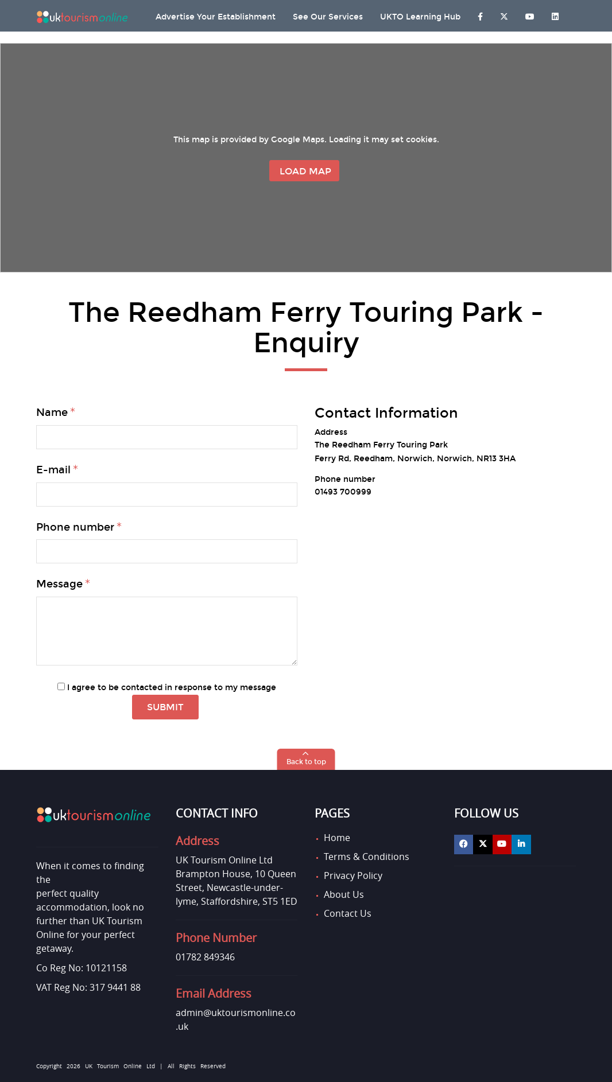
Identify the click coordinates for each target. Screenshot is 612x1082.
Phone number (75, 527)
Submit (165, 707)
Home (337, 837)
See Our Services (328, 17)
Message (59, 584)
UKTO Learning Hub (420, 17)
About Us (344, 894)
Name (52, 412)
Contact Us (347, 913)
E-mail (53, 470)
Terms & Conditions (366, 856)
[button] (306, 759)
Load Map (305, 171)
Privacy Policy (353, 875)
